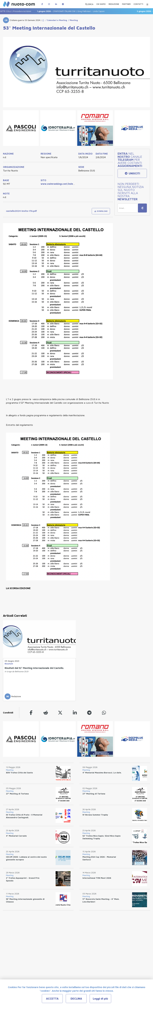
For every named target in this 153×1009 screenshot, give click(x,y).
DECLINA (76, 998)
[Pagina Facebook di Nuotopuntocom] (42, 4)
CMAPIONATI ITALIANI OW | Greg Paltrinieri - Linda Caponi (77, 11)
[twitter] (60, 712)
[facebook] (31, 712)
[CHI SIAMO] (101, 4)
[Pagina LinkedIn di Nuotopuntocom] (56, 4)
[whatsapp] (104, 712)
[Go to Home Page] (43, 20)
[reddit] (46, 712)
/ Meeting (72, 20)
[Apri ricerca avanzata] (89, 4)
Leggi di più (100, 998)
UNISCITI (132, 173)
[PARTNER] (126, 4)
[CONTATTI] (138, 4)
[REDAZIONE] (114, 4)
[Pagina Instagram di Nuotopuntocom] (49, 4)
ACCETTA (52, 998)
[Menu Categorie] (147, 4)
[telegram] (89, 712)
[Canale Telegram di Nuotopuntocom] (62, 4)
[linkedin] (75, 712)
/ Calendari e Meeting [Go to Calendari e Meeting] (55, 20)
